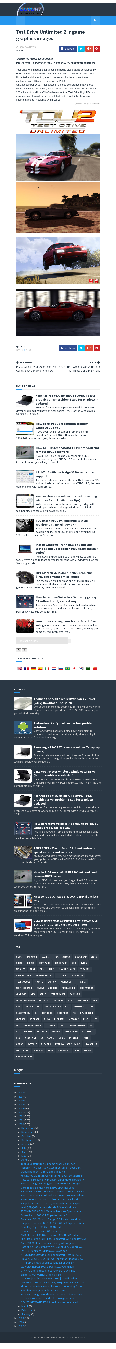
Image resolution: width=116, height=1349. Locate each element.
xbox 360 (20, 1025)
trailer (81, 988)
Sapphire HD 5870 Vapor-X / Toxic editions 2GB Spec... (52, 1209)
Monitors (62, 1019)
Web (86, 1044)
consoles (77, 981)
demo (47, 1025)
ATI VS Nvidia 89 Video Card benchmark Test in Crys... (51, 1261)
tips (90, 1013)
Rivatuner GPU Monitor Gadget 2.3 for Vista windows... (52, 1225)
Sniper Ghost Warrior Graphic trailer (41, 1280)
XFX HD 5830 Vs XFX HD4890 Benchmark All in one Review (53, 1245)
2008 (21, 1328)
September (28, 1146)
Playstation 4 (53, 1013)
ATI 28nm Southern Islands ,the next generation (48, 1304)
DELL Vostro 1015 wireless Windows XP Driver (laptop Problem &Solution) (65, 779)
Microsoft (66, 988)
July (24, 1154)
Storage (34, 1025)
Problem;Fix (68, 994)
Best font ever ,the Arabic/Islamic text (43, 1296)
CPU (42, 975)
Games (17, 360)
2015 (21, 1110)
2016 (21, 1106)
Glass (50, 1044)
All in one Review (25, 1006)
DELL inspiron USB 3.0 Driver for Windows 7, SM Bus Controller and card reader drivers (66, 928)
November (27, 1138)
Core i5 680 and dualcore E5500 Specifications (47, 1193)
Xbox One (79, 1013)
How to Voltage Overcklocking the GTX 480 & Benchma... (53, 1201)
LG (17, 1056)
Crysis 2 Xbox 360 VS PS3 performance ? (44, 1221)
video (94, 963)
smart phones (24, 1062)
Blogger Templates (74, 1343)
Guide (61, 1044)
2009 (21, 1324)
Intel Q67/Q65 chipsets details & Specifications (48, 1213)
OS (36, 1019)
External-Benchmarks (67, 1050)
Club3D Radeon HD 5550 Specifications (43, 1177)
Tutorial (62, 981)
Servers (56, 1038)
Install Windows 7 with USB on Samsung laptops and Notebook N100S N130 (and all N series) (68, 556)
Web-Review (71, 1038)
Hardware (31, 963)
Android (52, 994)
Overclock (82, 1006)
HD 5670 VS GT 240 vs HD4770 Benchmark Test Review (52, 1265)
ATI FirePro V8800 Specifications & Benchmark (47, 1268)
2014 (21, 1114)
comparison (87, 994)
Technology (23, 988)
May (24, 1162)
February (27, 1316)
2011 (21, 1126)
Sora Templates (52, 1343)
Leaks (26, 1056)
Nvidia (83, 969)
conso (19, 1050)
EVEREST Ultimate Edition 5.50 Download (44, 1257)
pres (50, 1056)
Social (87, 1056)
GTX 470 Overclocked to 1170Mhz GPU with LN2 (48, 1276)
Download (81, 963)
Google (43, 1006)
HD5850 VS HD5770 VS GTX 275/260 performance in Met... (53, 1288)
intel (51, 975)
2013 (21, 1118)
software (44, 969)
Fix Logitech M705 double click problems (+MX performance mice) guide (66, 581)
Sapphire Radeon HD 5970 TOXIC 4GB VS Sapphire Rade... (54, 1229)
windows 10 (64, 1056)
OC (38, 1013)
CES (70, 1006)
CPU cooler (86, 1019)
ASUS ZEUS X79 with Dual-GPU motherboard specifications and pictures (64, 856)
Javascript (91, 1050)
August (25, 1150)
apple (43, 1000)
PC (74, 1019)
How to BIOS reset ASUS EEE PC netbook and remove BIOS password (65, 460)
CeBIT (63, 1031)
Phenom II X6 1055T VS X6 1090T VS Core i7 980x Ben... (51, 1174)
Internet (74, 1044)
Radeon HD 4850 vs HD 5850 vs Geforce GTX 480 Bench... (53, 1197)
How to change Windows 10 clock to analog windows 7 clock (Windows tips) (64, 508)
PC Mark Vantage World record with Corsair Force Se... (52, 1300)
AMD (74, 969)
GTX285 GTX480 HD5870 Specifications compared (49, 1308)
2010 (21, 1130)
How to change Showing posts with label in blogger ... (52, 1189)
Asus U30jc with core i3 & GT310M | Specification (49, 1284)
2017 (21, 1102)
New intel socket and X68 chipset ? (41, 1237)
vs (91, 1031)
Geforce (74, 1025)
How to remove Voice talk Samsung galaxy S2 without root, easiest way (66, 605)
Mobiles (20, 975)
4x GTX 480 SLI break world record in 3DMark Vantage (51, 1181)
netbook (47, 1019)
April (24, 1166)
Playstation (23, 1019)
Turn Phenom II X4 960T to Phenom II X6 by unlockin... (51, 1205)
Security (42, 1038)
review (40, 994)
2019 (21, 1098)
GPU (18, 1013)
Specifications (61, 963)
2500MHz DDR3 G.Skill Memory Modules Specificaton (51, 1217)
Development (77, 1031)
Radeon (28, 1038)
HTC (95, 1025)
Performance (57, 1000)
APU (95, 1006)
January (26, 1320)
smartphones (67, 975)
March (25, 1312)
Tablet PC (57, 1006)
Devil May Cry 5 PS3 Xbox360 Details (41, 1233)
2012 (21, 1122)
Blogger (46, 1050)
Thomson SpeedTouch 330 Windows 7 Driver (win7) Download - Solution (64, 707)
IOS (18, 1038)
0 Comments (27, 47)
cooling (50, 1031)
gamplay (38, 1056)
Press (19, 969)
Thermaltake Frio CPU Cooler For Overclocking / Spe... (52, 1292)
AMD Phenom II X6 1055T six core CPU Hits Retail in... (50, 1241)
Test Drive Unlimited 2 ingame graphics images (48, 1170)
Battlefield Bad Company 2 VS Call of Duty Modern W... (52, 1253)
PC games (84, 975)
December (27, 1134)
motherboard (24, 994)
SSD (67, 1013)
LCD (18, 1031)
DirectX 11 (30, 1044)
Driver (30, 969)
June (24, 1158)
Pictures (59, 1025)
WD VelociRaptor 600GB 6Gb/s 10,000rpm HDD (47, 1273)
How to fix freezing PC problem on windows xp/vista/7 (52, 1185)
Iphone (29, 1013)
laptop (52, 988)
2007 (21, 1332)
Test (32, 975)
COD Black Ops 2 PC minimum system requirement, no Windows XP (60, 532)
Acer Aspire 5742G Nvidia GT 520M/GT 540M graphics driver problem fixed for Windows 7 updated (65, 409)
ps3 (18, 1044)
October (26, 1142)
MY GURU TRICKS (44, 981)
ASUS (85, 1025)
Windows (21, 1000)
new (33, 1000)
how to (39, 988)
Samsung (75, 1000)
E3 (41, 1044)
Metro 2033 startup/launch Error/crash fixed (64, 627)
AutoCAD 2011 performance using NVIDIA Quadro (49, 1249)
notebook (88, 1038)
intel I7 (32, 1050)
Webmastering (32, 1031)
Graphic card (23, 981)
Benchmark (60, 969)
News (26, 360)
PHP (77, 1056)
